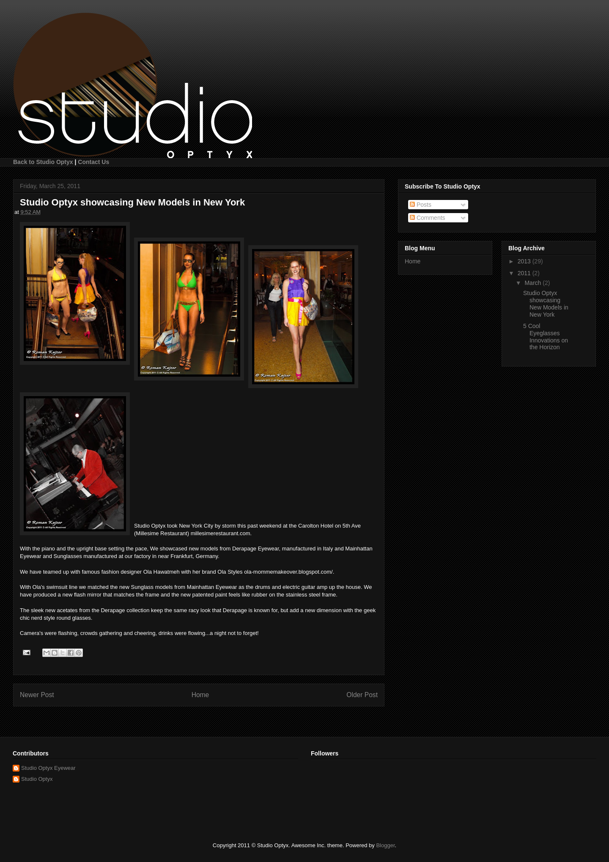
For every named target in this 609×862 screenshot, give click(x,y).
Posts (420, 204)
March (533, 282)
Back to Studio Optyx (43, 162)
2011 (525, 273)
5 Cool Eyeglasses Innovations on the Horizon (545, 336)
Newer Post (37, 694)
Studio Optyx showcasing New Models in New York (545, 303)
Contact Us (93, 162)
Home (200, 694)
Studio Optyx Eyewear (48, 768)
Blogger (385, 845)
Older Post (362, 694)
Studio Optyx (36, 779)
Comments (427, 217)
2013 (525, 261)
